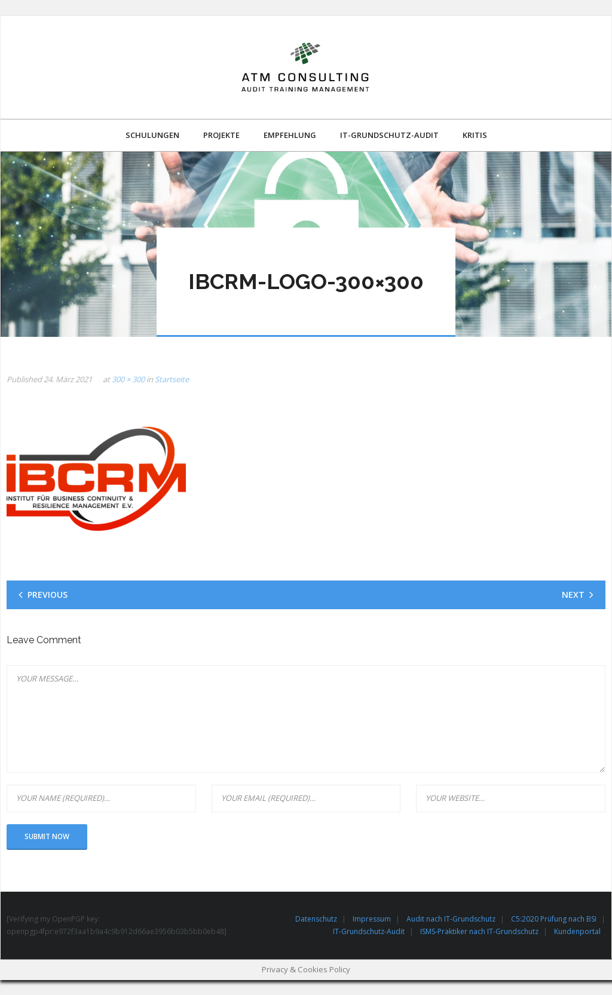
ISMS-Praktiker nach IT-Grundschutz (479, 931)
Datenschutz (316, 919)
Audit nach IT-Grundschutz (450, 919)
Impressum (372, 919)
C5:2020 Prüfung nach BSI (553, 919)
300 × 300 (128, 379)
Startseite (172, 379)
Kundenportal (577, 931)
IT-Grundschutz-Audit (369, 931)
